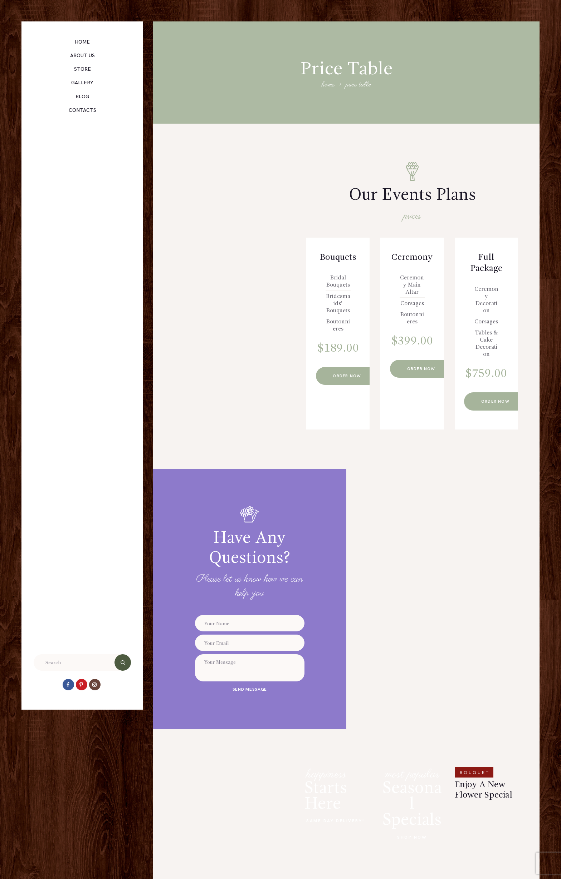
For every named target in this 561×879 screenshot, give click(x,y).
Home (328, 85)
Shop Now (412, 837)
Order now (349, 376)
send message (250, 689)
